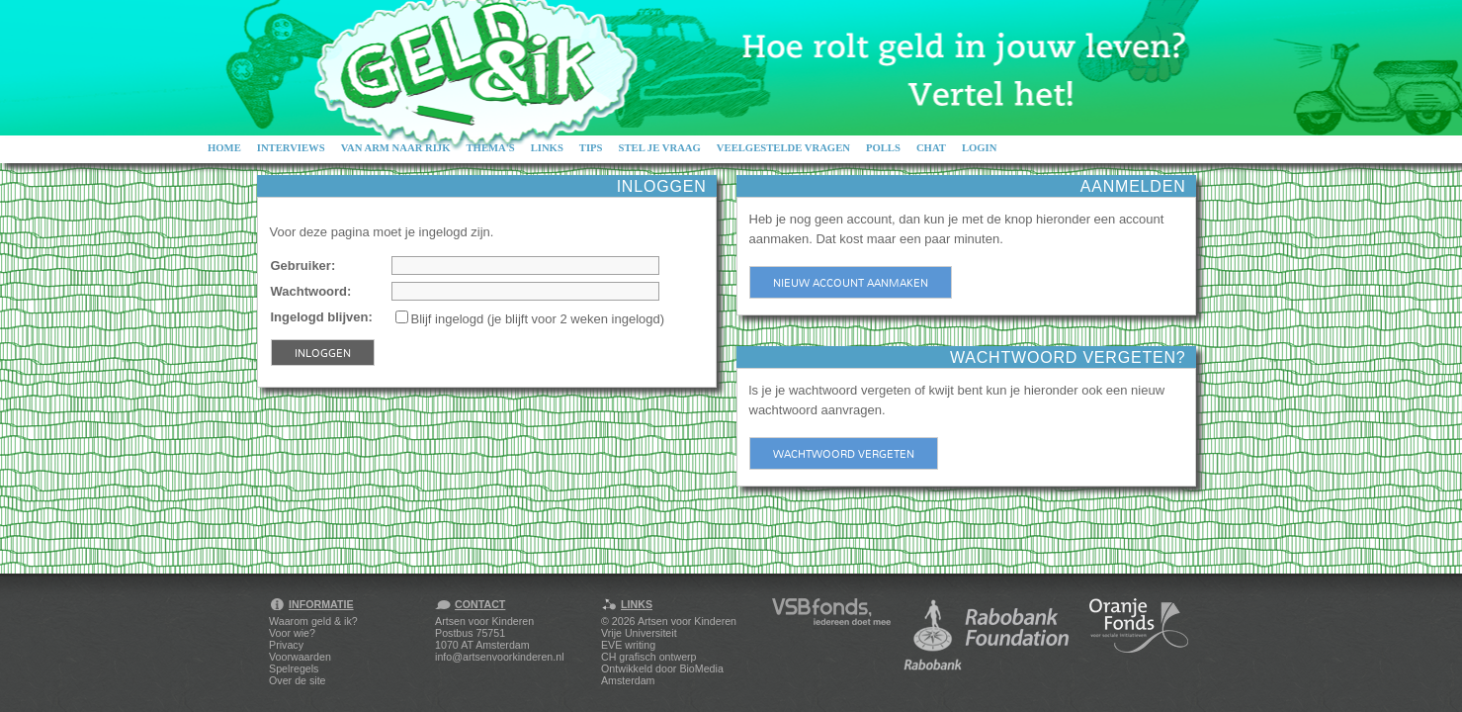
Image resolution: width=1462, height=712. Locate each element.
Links (547, 147)
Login (979, 147)
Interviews (291, 147)
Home (224, 147)
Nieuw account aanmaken (850, 283)
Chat (931, 147)
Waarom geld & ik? (313, 621)
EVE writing (628, 645)
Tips (591, 147)
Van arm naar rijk (396, 147)
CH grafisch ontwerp (649, 657)
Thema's (490, 147)
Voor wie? (292, 633)
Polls (883, 147)
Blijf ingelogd (447, 319)
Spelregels (293, 668)
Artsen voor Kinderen (687, 621)
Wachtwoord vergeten (843, 454)
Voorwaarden (300, 657)
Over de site (297, 680)
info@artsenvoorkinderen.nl (499, 657)
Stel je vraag (660, 147)
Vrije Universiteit (639, 633)
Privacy (286, 645)
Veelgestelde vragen (783, 147)
